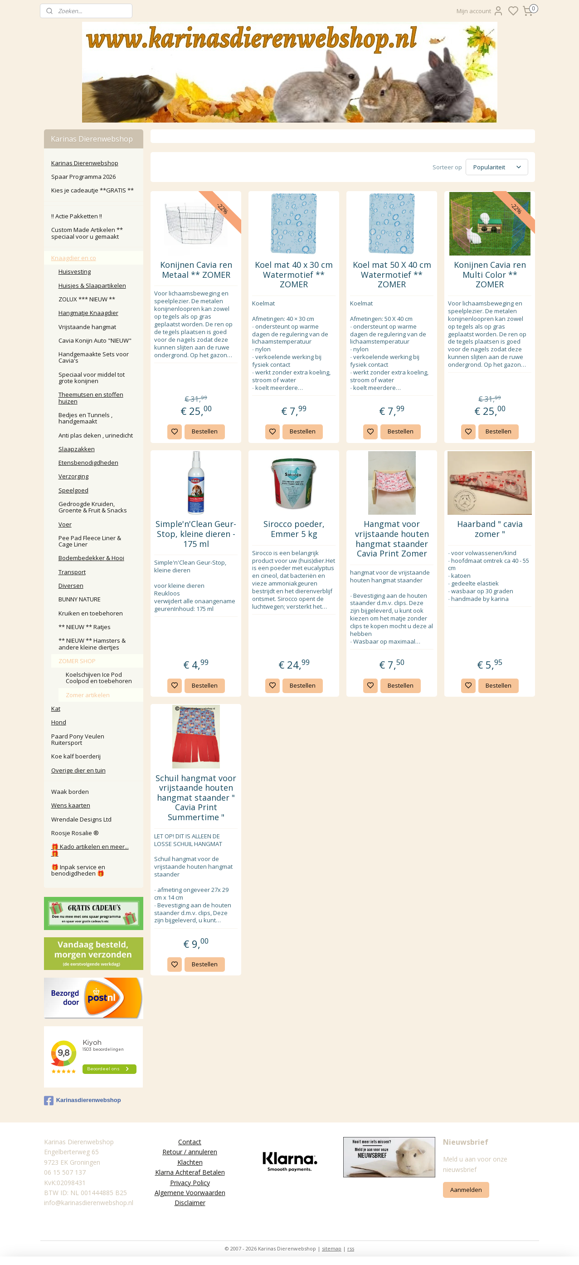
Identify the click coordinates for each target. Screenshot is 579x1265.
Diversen (70, 585)
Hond (58, 722)
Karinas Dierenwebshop (84, 163)
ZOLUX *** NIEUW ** (86, 299)
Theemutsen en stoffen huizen (90, 397)
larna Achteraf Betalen (192, 1172)
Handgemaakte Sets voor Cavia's (93, 357)
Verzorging (73, 476)
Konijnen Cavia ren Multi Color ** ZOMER (490, 275)
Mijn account (480, 10)
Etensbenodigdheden (88, 462)
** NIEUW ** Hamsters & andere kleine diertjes (92, 643)
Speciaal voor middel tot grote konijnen (91, 377)
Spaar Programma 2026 (83, 176)
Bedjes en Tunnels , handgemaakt (85, 418)
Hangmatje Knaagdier (88, 313)
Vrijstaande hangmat (87, 327)
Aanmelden (466, 1190)
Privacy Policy (190, 1182)
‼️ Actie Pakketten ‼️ (76, 216)
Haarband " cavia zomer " (490, 529)
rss (350, 1248)
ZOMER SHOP (77, 661)
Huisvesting (74, 271)
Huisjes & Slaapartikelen (92, 285)
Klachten (190, 1162)
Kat (55, 708)
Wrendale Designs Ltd (81, 819)
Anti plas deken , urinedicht (95, 435)
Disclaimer (190, 1202)
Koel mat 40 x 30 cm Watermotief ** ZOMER (294, 275)
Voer (65, 524)
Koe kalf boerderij (76, 756)
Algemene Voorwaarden (190, 1192)
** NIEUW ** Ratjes (84, 627)
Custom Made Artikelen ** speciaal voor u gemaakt (87, 233)
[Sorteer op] (497, 167)
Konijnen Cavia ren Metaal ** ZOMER (196, 270)
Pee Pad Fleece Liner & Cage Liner (89, 541)
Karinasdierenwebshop (82, 1100)
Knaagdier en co (73, 258)
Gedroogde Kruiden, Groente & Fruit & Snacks (92, 507)
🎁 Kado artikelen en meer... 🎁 (90, 849)
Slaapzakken (76, 449)
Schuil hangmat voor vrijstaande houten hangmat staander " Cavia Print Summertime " (196, 797)
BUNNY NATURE (79, 599)
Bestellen (205, 431)
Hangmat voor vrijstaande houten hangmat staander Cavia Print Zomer (392, 538)
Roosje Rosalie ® (75, 833)
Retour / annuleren (189, 1151)
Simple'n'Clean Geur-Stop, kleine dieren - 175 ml (196, 534)
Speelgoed (73, 490)
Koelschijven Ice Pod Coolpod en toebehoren (99, 677)
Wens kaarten (70, 805)
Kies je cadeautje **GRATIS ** (92, 190)
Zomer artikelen (88, 695)
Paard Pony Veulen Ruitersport (77, 739)
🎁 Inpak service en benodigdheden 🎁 (78, 870)
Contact (189, 1141)
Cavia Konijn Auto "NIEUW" (94, 340)
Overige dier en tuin (78, 770)
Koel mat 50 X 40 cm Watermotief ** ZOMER (392, 275)
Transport (72, 572)
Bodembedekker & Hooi (91, 558)
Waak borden (70, 792)
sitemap (331, 1248)
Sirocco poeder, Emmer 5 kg (294, 529)
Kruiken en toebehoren (90, 613)
